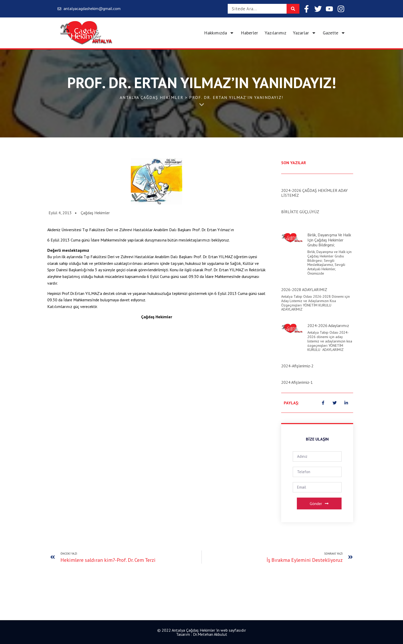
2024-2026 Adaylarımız (328, 325)
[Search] (293, 9)
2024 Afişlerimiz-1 (297, 382)
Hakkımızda (219, 33)
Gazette (334, 33)
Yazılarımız (275, 33)
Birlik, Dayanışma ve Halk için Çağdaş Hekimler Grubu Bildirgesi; (329, 239)
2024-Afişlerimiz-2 (297, 365)
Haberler (249, 33)
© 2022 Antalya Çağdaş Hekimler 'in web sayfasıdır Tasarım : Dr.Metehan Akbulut (201, 632)
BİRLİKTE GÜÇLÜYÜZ (300, 211)
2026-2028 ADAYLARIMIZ (304, 289)
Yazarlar (304, 33)
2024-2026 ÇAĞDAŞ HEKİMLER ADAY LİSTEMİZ (314, 193)
